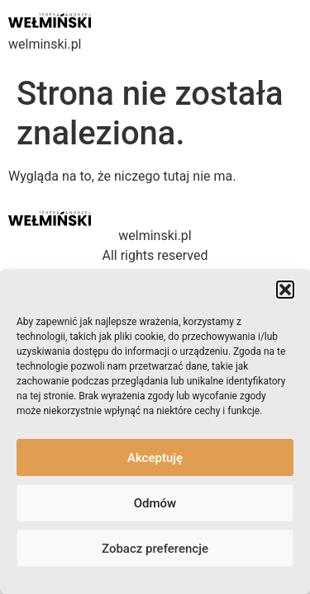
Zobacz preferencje (155, 548)
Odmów (155, 503)
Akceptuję (155, 457)
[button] (285, 289)
